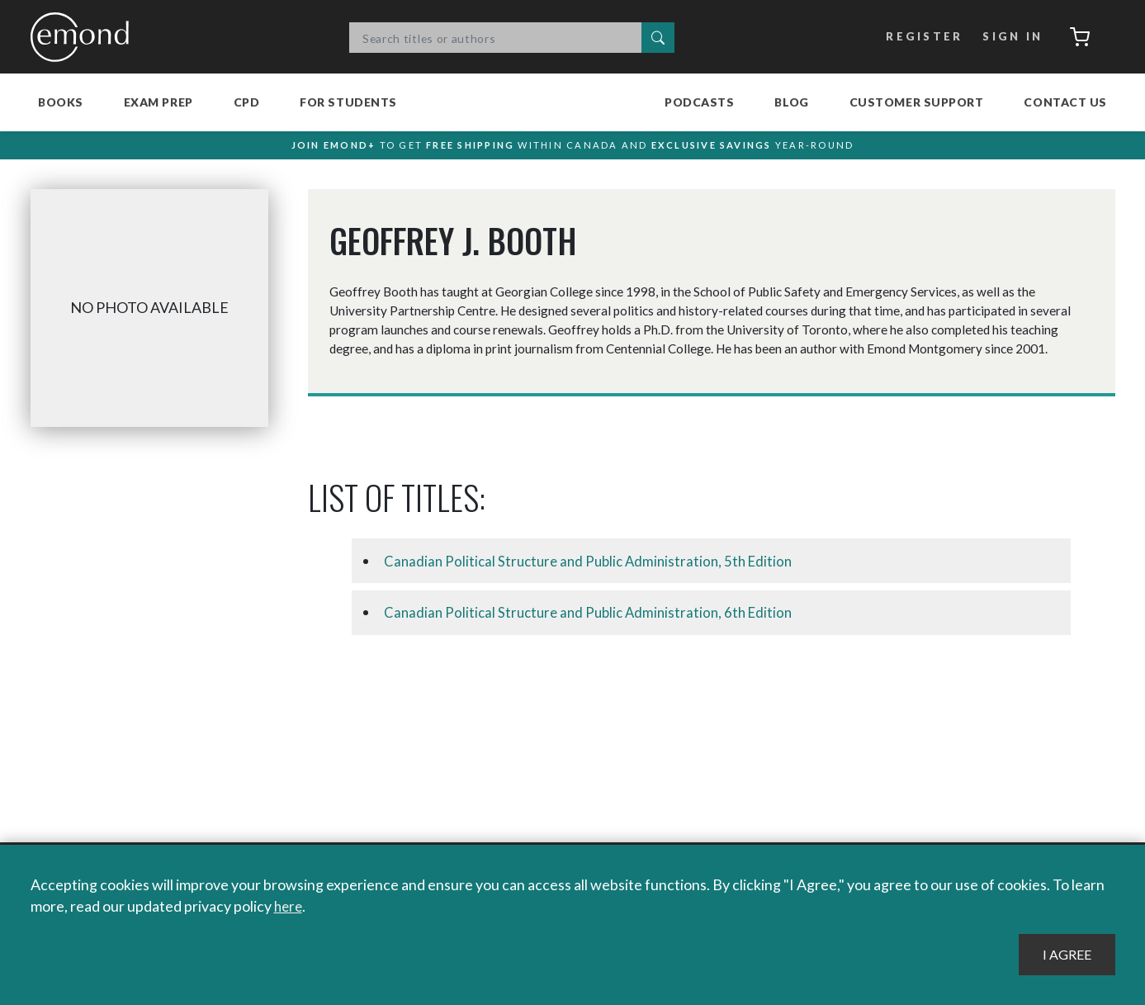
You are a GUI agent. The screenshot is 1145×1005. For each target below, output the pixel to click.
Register (919, 37)
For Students (348, 102)
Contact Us (1065, 102)
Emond (84, 37)
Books (60, 102)
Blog (791, 102)
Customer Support (916, 102)
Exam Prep (158, 102)
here (289, 907)
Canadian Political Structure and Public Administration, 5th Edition (595, 569)
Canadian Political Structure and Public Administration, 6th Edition (595, 621)
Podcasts (699, 102)
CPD (247, 102)
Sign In (1007, 37)
